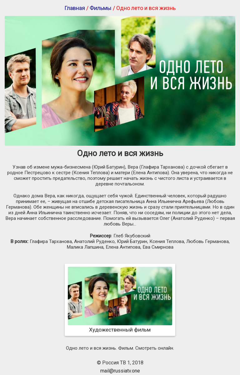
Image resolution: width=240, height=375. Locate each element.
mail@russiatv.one (120, 371)
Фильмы (101, 8)
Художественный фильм (120, 326)
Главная (74, 8)
